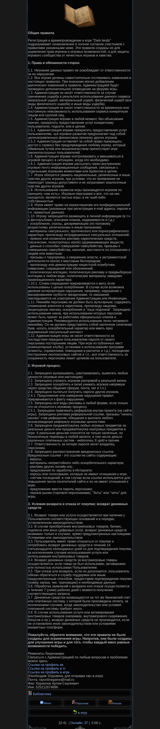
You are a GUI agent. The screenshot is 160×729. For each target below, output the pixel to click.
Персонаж (80, 702)
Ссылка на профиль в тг (46, 668)
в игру (80, 712)
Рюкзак (114, 702)
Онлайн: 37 (79, 723)
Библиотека (39, 693)
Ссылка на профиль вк (45, 664)
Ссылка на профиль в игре (48, 672)
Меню (45, 702)
